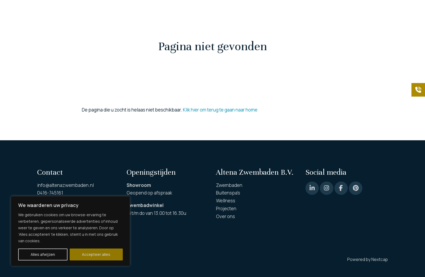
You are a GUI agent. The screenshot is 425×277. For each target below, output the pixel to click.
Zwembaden (50, 32)
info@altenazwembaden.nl (65, 185)
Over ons (346, 32)
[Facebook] (341, 188)
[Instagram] (326, 188)
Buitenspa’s (228, 193)
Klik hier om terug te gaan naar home (220, 110)
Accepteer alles (96, 254)
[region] (70, 231)
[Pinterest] (312, 188)
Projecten (320, 32)
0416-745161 (50, 193)
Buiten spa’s (141, 32)
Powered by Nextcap (367, 259)
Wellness (229, 32)
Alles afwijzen (43, 254)
